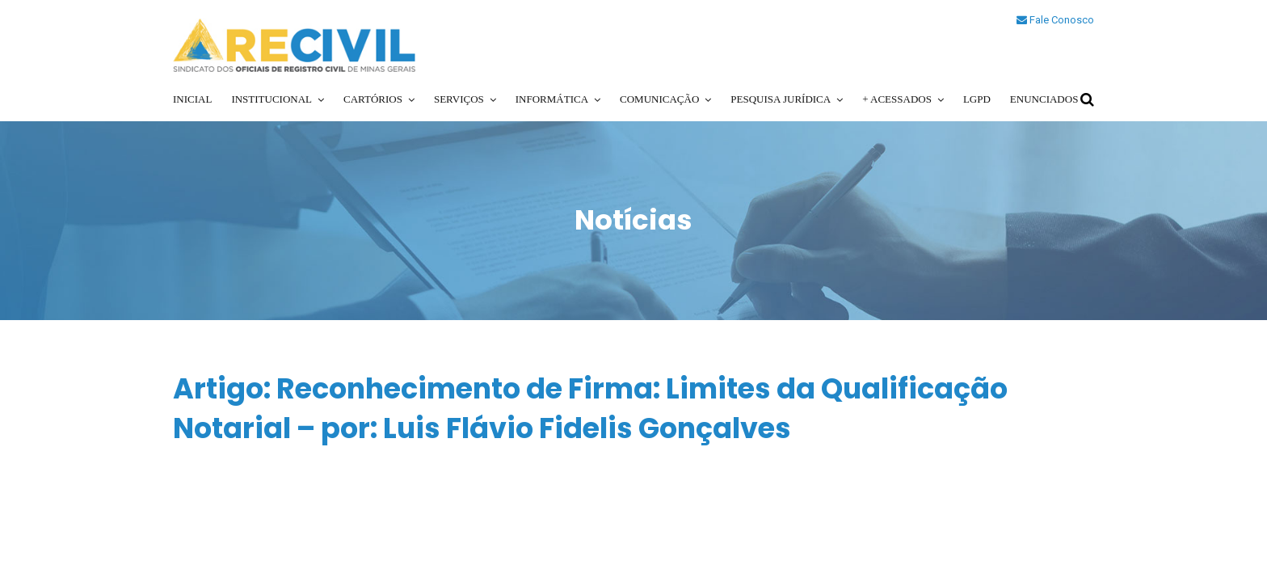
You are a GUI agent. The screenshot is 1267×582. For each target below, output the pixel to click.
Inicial (192, 99)
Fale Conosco (1055, 20)
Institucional (271, 99)
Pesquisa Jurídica (780, 99)
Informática (552, 99)
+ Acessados (897, 99)
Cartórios (372, 99)
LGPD (977, 99)
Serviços (459, 99)
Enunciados (1044, 99)
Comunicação (659, 99)
